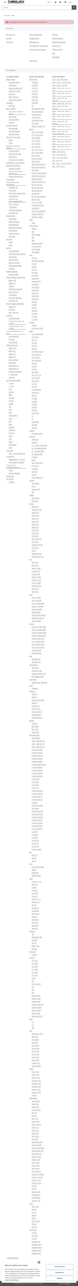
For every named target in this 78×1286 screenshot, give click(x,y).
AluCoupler (12, 190)
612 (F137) (35, 542)
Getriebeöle (13, 257)
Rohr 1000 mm (14, 97)
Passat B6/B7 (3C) (37, 1151)
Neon (33, 460)
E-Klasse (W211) (37, 797)
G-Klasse (35, 802)
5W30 (10, 242)
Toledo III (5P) (36, 1066)
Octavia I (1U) (36, 1081)
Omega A (35, 688)
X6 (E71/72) (35, 413)
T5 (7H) (34, 1189)
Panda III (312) (36, 580)
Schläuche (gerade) (15, 372)
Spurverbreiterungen (13, 380)
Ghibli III (34, 703)
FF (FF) (34, 551)
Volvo (10, 448)
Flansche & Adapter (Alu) (17, 193)
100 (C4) (34, 258)
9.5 (33, 1025)
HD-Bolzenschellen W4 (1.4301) (16, 322)
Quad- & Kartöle (14, 263)
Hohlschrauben (14, 151)
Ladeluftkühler (14, 196)
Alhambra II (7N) (37, 1034)
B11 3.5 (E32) (36, 141)
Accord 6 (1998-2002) (39, 630)
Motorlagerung (14, 225)
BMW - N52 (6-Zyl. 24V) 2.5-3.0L (61, 138)
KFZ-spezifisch (13, 360)
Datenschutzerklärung (12, 1280)
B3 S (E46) (35, 170)
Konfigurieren (59, 1272)
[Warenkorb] (68, 2)
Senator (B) (35, 914)
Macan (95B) (36, 1013)
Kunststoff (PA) (14, 336)
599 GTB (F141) (37, 539)
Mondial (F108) (37, 554)
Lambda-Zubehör (15, 168)
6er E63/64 (35, 381)
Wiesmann (32, 1230)
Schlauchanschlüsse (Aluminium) (16, 173)
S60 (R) (34, 1209)
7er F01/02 (35, 393)
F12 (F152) (35, 548)
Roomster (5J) (36, 1086)
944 (33, 990)
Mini (10, 421)
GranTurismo (36, 709)
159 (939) (35, 97)
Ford (10, 410)
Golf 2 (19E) (35, 1122)
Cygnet (34, 229)
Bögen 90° (12, 283)
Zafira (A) (35, 928)
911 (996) (35, 972)
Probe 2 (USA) (36, 621)
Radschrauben (14, 274)
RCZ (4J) (34, 949)
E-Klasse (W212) (37, 800)
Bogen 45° (12, 351)
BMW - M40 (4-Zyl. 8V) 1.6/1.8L (59, 99)
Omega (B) (35, 911)
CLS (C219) (35, 788)
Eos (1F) (34, 1113)
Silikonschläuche (12, 345)
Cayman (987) (36, 1010)
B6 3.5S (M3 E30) (37, 188)
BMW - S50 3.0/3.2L (58, 152)
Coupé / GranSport (38, 700)
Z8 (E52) (34, 428)
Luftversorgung (14, 222)
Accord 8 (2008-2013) (39, 636)
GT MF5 (34, 1239)
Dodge (11, 404)
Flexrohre (12, 94)
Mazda (31, 720)
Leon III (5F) (35, 1060)
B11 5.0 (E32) (36, 147)
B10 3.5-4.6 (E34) (37, 135)
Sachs (11, 143)
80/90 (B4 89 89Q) (38, 261)
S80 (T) (34, 1218)
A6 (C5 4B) (35, 290)
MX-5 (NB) (35, 726)
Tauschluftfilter (14, 120)
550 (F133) (35, 533)
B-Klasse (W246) (37, 761)
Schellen (9, 315)
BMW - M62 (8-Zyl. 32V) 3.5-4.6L (61, 127)
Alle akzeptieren (60, 1266)
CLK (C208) (35, 782)
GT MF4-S (35, 1236)
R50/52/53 (35, 873)
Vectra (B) (35, 925)
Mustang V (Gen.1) (38, 618)
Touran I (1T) (36, 1201)
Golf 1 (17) (35, 1119)
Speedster (35, 920)
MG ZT (34, 861)
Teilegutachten (34, 38)
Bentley (11, 392)
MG (30, 852)
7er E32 (34, 384)
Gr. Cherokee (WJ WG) (39, 448)
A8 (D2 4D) (35, 296)
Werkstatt (9, 42)
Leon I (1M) (35, 1054)
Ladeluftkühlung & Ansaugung (12, 183)
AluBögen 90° (13, 187)
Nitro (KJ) (35, 501)
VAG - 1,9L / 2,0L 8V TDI (60, 157)
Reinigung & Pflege (15, 266)
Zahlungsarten (34, 42)
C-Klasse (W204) (37, 773)
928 (33, 987)
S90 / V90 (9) (36, 1221)
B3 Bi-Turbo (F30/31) (38, 167)
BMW (10, 395)
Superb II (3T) (36, 1092)
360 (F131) (35, 518)
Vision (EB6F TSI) (37, 478)
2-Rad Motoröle (14, 251)
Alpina (31, 129)
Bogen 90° (12, 357)
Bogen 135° (12, 348)
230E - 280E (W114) (38, 747)
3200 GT (34, 694)
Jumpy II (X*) (36, 489)
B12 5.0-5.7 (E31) (37, 150)
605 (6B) (34, 940)
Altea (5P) (35, 1037)
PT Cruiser (35, 466)
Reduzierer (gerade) (15, 289)
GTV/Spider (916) (37, 120)
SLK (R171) (35, 843)
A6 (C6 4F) (35, 293)
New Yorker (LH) (37, 463)
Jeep (10, 412)
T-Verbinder (13, 207)
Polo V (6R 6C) (36, 1171)
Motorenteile (10, 216)
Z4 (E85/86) (35, 422)
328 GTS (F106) (37, 510)
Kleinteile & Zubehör (13, 166)
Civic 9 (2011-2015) (38, 647)
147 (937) (35, 88)
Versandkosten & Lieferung (38, 46)
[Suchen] (37, 7)
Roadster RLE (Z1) (37, 214)
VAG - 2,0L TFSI (57, 160)
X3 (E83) (34, 401)
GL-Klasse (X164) (37, 805)
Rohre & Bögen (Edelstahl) (15, 304)
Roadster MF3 (36, 1245)
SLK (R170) (35, 841)
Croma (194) (36, 574)
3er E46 (34, 349)
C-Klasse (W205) (37, 776)
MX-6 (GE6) (35, 732)
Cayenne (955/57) (37, 1004)
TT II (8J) (34, 316)
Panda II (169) (36, 577)
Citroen (11, 401)
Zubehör (12, 122)
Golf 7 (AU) (35, 1136)
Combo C (35, 890)
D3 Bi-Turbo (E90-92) (39, 211)
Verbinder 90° (13, 213)
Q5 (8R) (34, 305)
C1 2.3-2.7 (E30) (37, 202)
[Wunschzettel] (60, 2)
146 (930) (35, 85)
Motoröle (9, 239)
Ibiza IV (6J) (35, 1051)
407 (33, 934)
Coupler (11, 286)
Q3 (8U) (34, 302)
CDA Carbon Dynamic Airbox (16, 113)
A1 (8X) (34, 264)
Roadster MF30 (37, 1247)
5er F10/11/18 (36, 375)
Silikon (11, 470)
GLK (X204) (35, 808)
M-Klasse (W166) (37, 817)
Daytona (34, 442)
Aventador (35, 668)
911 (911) (35, 961)
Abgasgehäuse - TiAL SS (17, 459)
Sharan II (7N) (36, 1183)
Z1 (32, 416)
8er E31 (34, 396)
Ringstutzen (13, 157)
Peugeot (11, 427)
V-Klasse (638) (36, 849)
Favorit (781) (36, 1078)
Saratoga (35, 469)
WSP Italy (12, 106)
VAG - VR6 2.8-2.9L (58, 166)
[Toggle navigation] (5, 1)
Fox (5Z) (34, 1116)
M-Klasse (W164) (37, 814)
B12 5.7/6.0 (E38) (37, 153)
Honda (31, 624)
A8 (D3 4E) (35, 299)
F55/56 (34, 870)
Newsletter (56, 57)
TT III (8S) (35, 319)
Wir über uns (10, 35)
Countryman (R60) (38, 867)
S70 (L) (34, 1212)
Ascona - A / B (36, 882)
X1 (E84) (34, 398)
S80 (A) (34, 1215)
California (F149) (37, 545)
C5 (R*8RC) (35, 483)
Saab (10, 436)
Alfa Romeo (33, 79)
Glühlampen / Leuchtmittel (15, 163)
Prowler (34, 955)
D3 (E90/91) (35, 208)
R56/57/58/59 (36, 876)
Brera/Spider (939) (38, 109)
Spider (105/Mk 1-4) (38, 126)
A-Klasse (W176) (37, 756)
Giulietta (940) (36, 114)
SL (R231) (35, 838)
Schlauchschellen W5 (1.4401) (16, 327)
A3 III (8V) (35, 276)
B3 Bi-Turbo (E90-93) (39, 164)
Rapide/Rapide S (37, 243)
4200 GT (34, 697)
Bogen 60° (12, 354)
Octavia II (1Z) (36, 1084)
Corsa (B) (35, 893)
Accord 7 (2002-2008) (39, 633)
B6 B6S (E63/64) (37, 191)
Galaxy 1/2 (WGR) (37, 606)
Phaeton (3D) (36, 1160)
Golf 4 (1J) (35, 1127)
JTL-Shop (67, 1283)
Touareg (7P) (36, 1198)
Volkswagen (13, 445)
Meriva (34, 905)
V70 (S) (34, 1224)
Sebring (34, 472)
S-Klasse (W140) (37, 823)
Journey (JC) (35, 498)
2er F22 (34, 340)
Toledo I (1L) (36, 1063)
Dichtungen (13, 85)
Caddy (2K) (35, 1107)
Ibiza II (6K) (35, 1045)
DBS (33, 240)
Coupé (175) (36, 571)
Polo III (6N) (35, 1165)
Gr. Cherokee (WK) (38, 451)
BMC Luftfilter (11, 109)
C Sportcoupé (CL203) (39, 764)
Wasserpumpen (14, 233)
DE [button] (49, 2)
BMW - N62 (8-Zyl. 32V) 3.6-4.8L (61, 148)
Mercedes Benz (34, 735)
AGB (53, 53)
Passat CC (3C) (36, 1157)
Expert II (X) (35, 946)
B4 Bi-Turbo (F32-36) (38, 176)
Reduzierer (12, 363)
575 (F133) (35, 536)
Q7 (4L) (34, 308)
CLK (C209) (35, 785)
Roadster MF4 (36, 1250)
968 (33, 993)
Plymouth (12, 430)
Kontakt (8, 38)
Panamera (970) (37, 1016)
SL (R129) (35, 832)
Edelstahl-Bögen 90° (15, 88)
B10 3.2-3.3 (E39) (37, 132)
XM (33, 492)
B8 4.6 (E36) (36, 199)
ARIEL (31, 220)
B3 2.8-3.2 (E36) (37, 158)
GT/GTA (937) (36, 117)
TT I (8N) (34, 314)
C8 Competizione (37, 112)
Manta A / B (36, 902)
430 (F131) (35, 521)
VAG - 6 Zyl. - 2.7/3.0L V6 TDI (61, 163)
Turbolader (10, 456)
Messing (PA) (13, 342)
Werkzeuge (10, 476)
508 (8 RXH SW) (37, 937)
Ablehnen (60, 1278)
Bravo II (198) (36, 568)
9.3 (33, 1022)
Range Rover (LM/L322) (39, 682)
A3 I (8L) (34, 270)
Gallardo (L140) (37, 671)
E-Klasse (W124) (37, 791)
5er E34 (34, 366)
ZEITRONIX (10, 479)
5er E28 (34, 363)
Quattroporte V (37, 715)
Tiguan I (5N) (36, 1192)
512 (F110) (35, 530)
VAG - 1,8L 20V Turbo (59, 155)
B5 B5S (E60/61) (37, 179)
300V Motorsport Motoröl (17, 254)
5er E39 (34, 369)
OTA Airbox (12, 117)
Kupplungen (10, 179)
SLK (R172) (35, 846)
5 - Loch (11, 386)
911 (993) (35, 969)
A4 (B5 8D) (35, 278)
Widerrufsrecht (57, 49)
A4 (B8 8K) (35, 284)
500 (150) (35, 562)
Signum (34, 917)
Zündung (12, 236)
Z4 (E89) (34, 425)
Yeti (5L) (34, 1095)
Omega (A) (35, 908)
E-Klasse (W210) (37, 794)
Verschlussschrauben (16, 160)
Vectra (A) (35, 922)
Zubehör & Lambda (15, 100)
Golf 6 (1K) (35, 1133)
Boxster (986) (36, 999)
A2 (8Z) (34, 267)
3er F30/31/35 (36, 355)
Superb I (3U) (36, 1089)
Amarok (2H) (36, 1101)
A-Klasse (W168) (37, 750)
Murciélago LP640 (38, 677)
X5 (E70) (34, 410)
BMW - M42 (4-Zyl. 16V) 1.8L (61, 103)
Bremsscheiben (14, 134)
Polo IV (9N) (35, 1168)
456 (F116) (35, 524)
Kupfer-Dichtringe (15, 154)
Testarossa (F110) (37, 557)
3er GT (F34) (36, 357)
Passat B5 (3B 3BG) (38, 1148)
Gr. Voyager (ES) (37, 454)
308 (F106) (35, 507)
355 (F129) (35, 516)
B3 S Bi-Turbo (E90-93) (39, 173)
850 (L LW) (35, 1206)
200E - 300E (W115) (38, 744)
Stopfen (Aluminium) (16, 176)
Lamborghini (13, 415)
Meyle (11, 140)
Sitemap (55, 35)
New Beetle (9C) (37, 1142)
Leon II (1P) (35, 1057)
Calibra (34, 887)
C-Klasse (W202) (37, 767)
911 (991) (35, 966)
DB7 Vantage (36, 235)
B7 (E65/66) (35, 194)
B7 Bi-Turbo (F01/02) (38, 196)
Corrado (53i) (36, 1110)
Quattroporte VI (37, 718)
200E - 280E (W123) (38, 741)
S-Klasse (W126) (37, 820)
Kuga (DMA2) (36, 612)
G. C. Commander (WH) (39, 445)
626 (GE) (34, 723)
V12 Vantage (36, 249)
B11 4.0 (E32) (36, 144)
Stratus (34, 475)
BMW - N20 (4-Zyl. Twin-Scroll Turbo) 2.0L (60, 133)
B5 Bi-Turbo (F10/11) (38, 182)
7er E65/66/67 (36, 390)
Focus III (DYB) (36, 600)
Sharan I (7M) (36, 1180)
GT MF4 (34, 1233)
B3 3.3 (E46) (36, 161)
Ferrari (31, 504)
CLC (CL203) (36, 779)
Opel (10, 424)
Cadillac (32, 431)
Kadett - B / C (36, 899)
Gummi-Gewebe (14, 473)
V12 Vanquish (36, 246)
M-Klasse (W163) (37, 811)
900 (33, 1028)
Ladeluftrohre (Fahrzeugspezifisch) (16, 200)
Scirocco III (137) (37, 1177)
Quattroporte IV (37, 712)
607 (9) (34, 943)
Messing (11, 339)
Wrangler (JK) (36, 659)
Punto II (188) (36, 583)
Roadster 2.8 (36, 1242)
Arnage (34, 325)
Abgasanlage (10, 79)
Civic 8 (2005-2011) (38, 644)
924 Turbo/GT (36, 984)
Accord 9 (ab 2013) (38, 639)
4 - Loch (11, 383)
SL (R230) (35, 835)
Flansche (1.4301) (14, 91)
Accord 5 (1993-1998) (39, 627)
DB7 (33, 232)
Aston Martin (33, 226)
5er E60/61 (35, 372)
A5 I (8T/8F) (35, 287)
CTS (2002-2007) (37, 434)
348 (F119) (35, 513)
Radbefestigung (11, 271)
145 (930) (35, 82)
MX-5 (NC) (35, 729)
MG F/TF (34, 855)
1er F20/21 (35, 337)
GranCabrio (36, 706)
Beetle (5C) (35, 1104)
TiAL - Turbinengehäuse (17, 453)
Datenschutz (56, 46)
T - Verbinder (13, 374)
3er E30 (34, 343)
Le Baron (35, 457)
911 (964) (35, 963)
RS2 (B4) (34, 311)
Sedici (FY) (35, 589)
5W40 (10, 245)
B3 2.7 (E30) (36, 155)
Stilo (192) (35, 592)
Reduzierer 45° (14, 366)
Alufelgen (9, 103)
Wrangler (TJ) (36, 662)
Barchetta (35, 565)
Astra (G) (34, 884)
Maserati (32, 691)
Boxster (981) (36, 996)
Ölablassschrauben (15, 228)
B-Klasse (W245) (37, 759)
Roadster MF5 (36, 1253)
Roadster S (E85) (37, 217)
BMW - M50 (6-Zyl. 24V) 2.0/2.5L (60, 107)
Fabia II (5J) (35, 1075)
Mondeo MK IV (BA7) (38, 615)
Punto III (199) (36, 586)
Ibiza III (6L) (35, 1048)
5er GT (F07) (36, 378)
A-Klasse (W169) (37, 753)
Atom (33, 223)
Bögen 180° (12, 280)
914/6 (33, 978)
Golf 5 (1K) (35, 1130)
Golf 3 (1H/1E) (36, 1124)
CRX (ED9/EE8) (36, 650)
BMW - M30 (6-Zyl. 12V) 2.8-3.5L (61, 94)
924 (33, 981)
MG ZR (34, 858)
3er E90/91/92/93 (37, 352)
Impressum (33, 61)
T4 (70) (34, 1186)
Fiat (10, 407)
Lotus (10, 418)
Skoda (11, 442)
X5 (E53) (34, 407)
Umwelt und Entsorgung (37, 49)
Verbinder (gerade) (15, 210)
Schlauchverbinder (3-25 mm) (14, 332)
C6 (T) (33, 486)
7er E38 (34, 387)
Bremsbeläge (13, 128)
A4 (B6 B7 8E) (36, 281)
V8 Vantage (35, 252)
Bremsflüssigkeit (14, 131)
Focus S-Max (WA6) (38, 603)
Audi (10, 389)
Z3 (32, 419)
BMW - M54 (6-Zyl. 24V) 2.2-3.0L (61, 117)
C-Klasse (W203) (37, 770)
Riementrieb (13, 230)
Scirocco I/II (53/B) (38, 1174)
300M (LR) (35, 439)
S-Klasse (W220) (37, 826)
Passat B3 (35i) (36, 1145)
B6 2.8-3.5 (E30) (37, 185)
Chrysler (11, 398)
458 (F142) (35, 527)
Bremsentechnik (11, 125)
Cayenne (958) (36, 1007)
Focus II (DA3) (36, 598)
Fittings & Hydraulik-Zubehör (13, 147)
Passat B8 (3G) (36, 1154)
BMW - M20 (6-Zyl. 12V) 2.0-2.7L (61, 89)
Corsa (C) (35, 896)
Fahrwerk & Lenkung (13, 137)
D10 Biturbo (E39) (37, 205)
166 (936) (35, 103)
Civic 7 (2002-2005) (38, 641)
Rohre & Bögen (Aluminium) (15, 277)
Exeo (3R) (35, 1043)
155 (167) (35, 91)
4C (32, 106)
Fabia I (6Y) (35, 1072)
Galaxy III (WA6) (37, 609)
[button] (55, 2)
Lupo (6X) (35, 1139)
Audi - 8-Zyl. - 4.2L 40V (59, 85)
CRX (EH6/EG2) (36, 653)
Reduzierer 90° (14, 369)
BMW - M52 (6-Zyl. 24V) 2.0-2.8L (61, 112)
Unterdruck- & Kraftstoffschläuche (13, 466)
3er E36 (34, 346)
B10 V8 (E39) (36, 138)
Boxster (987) (36, 1002)
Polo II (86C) (36, 1163)
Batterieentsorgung (58, 42)
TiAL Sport (9, 451)
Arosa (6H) (35, 1040)
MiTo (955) (35, 123)
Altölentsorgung (57, 38)
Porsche (11, 433)
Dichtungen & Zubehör (16, 462)
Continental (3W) (37, 328)
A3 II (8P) (34, 273)
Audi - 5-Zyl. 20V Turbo (60, 79)
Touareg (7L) (36, 1195)
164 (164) (35, 100)
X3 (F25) (34, 404)
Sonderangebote (12, 1258)
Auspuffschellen (14, 82)
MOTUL (8, 248)
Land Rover (33, 680)
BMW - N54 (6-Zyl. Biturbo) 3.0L (61, 143)
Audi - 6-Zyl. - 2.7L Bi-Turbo (61, 82)
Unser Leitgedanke (35, 35)
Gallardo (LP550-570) (39, 674)
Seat (10, 439)
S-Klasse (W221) (37, 829)
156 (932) (35, 94)
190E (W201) (36, 738)
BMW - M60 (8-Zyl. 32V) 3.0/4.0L (60, 122)
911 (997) (35, 975)
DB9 (33, 237)
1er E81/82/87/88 (37, 334)
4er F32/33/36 (36, 360)
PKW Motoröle (13, 260)
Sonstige (12, 269)
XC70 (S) (34, 1227)
